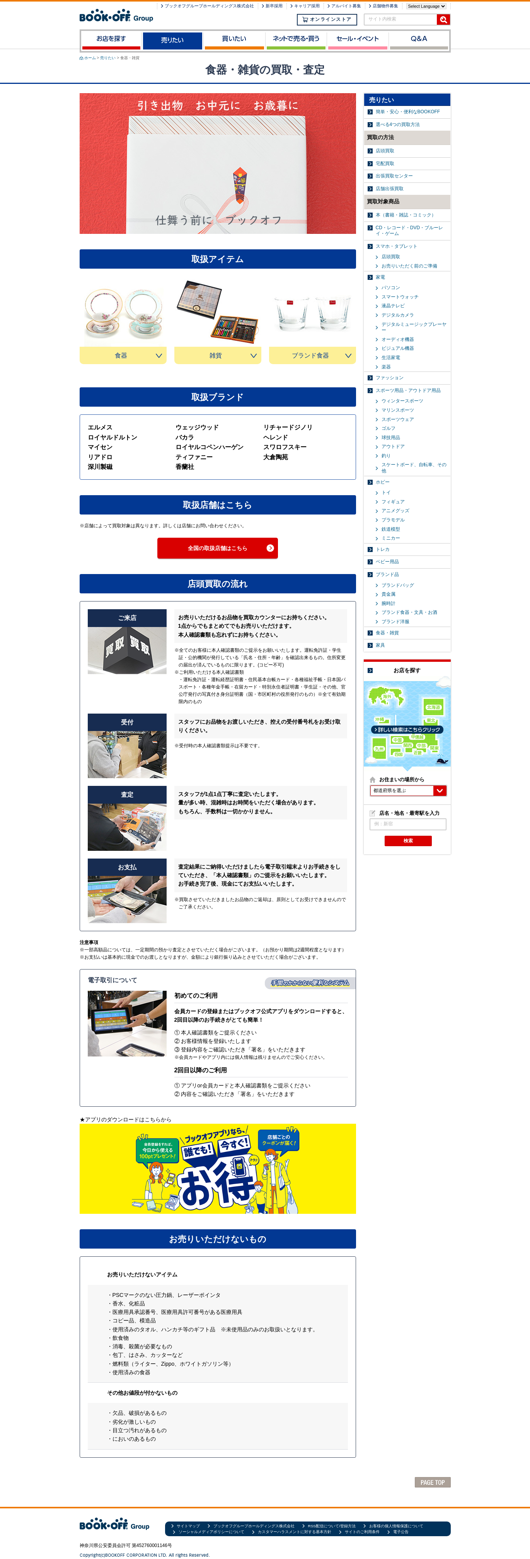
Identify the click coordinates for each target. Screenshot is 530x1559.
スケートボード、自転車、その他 (414, 468)
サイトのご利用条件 (362, 1532)
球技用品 (391, 437)
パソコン (391, 287)
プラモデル (393, 520)
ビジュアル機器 (398, 348)
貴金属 (388, 594)
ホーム (90, 58)
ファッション (390, 377)
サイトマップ (188, 1526)
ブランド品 (387, 574)
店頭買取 (385, 150)
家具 (380, 645)
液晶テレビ (393, 305)
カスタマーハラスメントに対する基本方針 (294, 1532)
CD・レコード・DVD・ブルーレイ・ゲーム (409, 231)
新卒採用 (274, 5)
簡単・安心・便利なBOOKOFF (408, 111)
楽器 (386, 367)
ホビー (383, 482)
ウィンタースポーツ (402, 401)
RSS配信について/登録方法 (332, 1526)
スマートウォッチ (400, 297)
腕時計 (388, 603)
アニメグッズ (395, 510)
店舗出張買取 (390, 188)
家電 (380, 277)
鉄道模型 (391, 529)
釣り (386, 455)
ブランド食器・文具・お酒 (409, 612)
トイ (386, 492)
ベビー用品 (387, 561)
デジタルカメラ (398, 315)
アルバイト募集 (346, 5)
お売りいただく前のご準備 (409, 266)
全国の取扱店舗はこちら (217, 548)
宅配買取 (385, 163)
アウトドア (393, 446)
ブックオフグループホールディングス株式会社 (209, 5)
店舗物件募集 (385, 5)
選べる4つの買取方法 (398, 124)
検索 (408, 840)
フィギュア (393, 501)
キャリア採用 (307, 5)
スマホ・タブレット (397, 246)
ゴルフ (388, 428)
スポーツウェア (398, 419)
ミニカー (391, 538)
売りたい (108, 58)
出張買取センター (394, 176)
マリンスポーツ (398, 410)
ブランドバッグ (398, 585)
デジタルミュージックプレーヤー (414, 327)
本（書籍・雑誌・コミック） (406, 215)
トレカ (383, 549)
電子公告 (401, 1532)
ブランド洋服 (395, 621)
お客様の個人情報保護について (396, 1526)
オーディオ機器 (398, 339)
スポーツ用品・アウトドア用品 (408, 390)
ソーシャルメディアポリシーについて (211, 1532)
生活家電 (391, 357)
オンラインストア (327, 19)
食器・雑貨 (387, 633)
